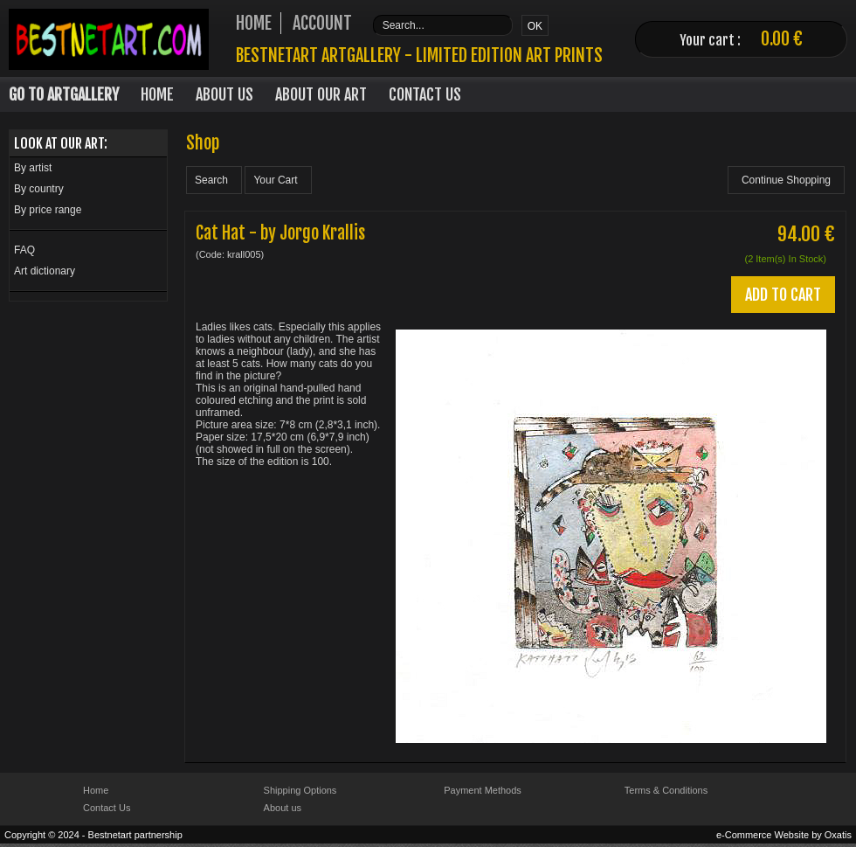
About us (282, 807)
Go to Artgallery (64, 94)
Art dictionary (44, 271)
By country (39, 189)
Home (157, 94)
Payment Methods (482, 790)
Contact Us (425, 94)
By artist (33, 168)
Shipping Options (300, 790)
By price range (47, 210)
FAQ (24, 250)
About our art (321, 94)
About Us (224, 94)
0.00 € (782, 39)
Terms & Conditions (666, 790)
